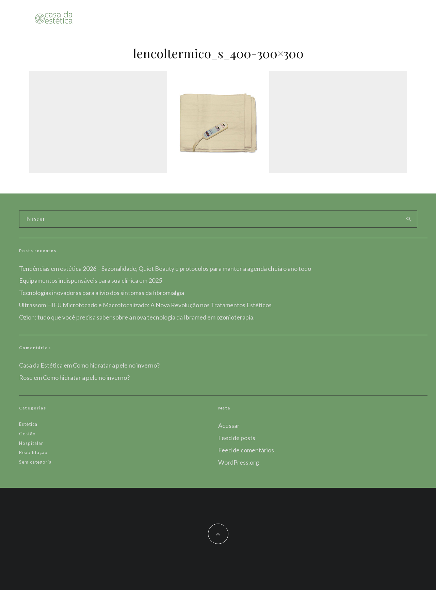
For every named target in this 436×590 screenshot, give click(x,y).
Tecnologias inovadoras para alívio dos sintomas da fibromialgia (101, 292)
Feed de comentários (246, 450)
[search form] (210, 219)
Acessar (229, 425)
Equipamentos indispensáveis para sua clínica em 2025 (90, 280)
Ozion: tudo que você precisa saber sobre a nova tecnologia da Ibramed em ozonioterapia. (137, 317)
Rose (26, 377)
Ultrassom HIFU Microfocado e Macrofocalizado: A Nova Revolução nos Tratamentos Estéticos (145, 305)
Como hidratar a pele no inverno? (116, 365)
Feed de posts (236, 437)
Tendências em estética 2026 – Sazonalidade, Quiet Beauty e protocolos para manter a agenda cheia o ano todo (165, 268)
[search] (409, 219)
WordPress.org (238, 462)
